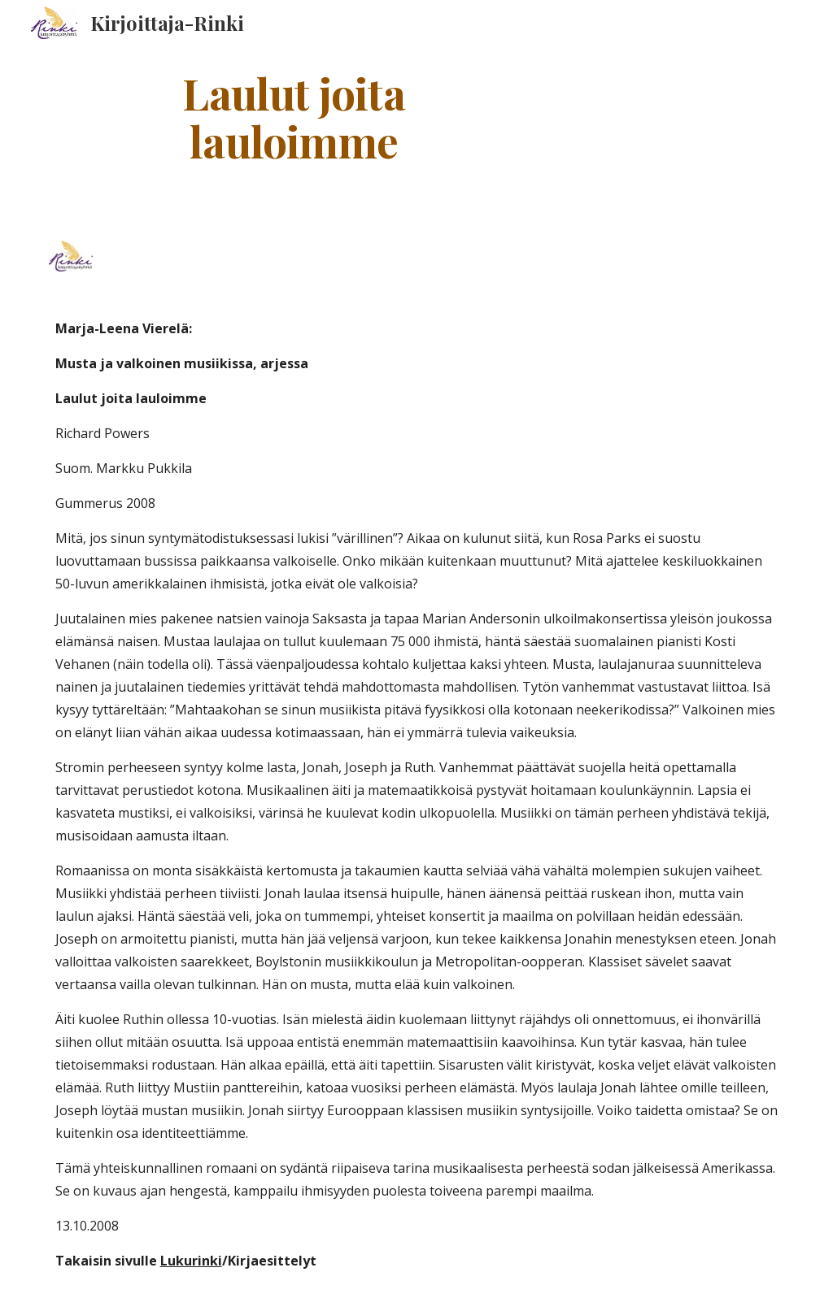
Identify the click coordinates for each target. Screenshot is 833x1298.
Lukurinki (191, 1261)
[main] (294, 116)
